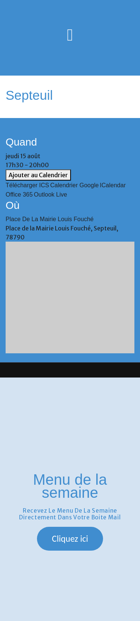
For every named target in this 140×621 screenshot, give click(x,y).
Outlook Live (50, 194)
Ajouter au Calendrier (38, 175)
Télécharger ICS (27, 185)
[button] (70, 539)
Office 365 (19, 194)
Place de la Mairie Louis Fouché (50, 219)
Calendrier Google (74, 185)
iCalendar (112, 185)
